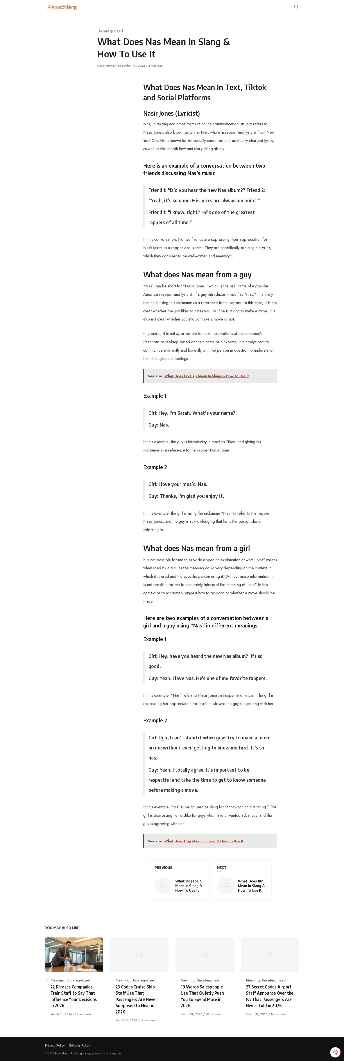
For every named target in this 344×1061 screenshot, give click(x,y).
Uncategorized (110, 31)
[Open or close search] (296, 7)
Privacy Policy (55, 1045)
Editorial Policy (79, 1045)
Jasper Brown (106, 66)
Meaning (57, 980)
